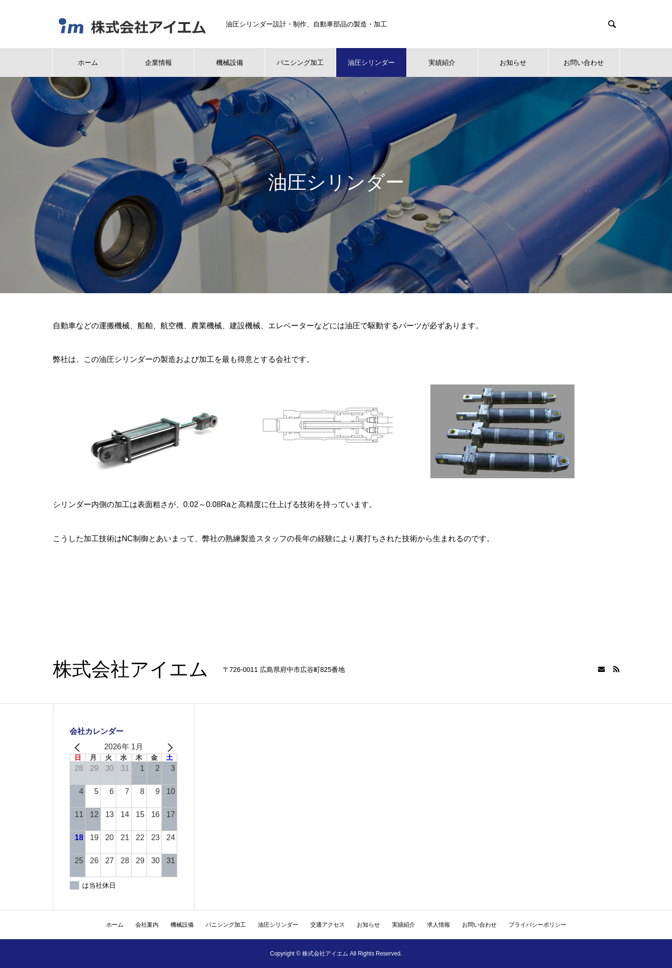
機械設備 (229, 62)
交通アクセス (327, 924)
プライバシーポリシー (537, 924)
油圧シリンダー (371, 62)
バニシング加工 (300, 62)
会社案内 (147, 924)
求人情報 (438, 924)
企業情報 (158, 62)
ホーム (88, 62)
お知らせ (513, 62)
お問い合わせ (583, 62)
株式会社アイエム (130, 669)
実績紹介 (441, 62)
